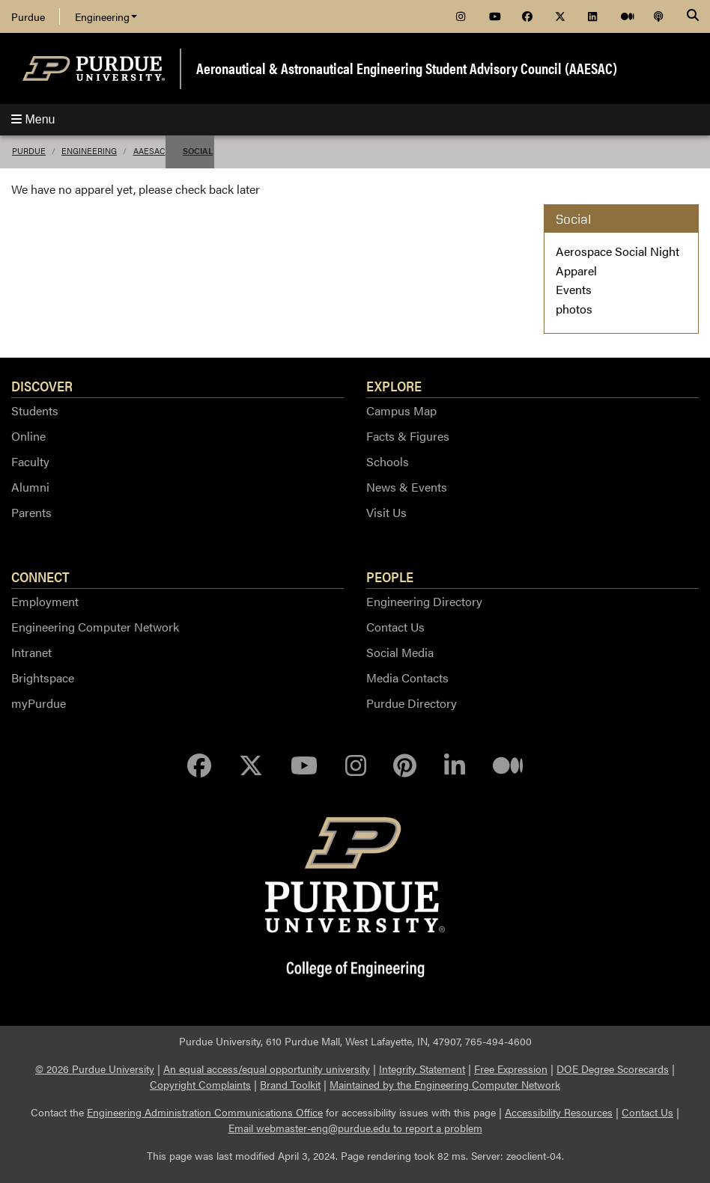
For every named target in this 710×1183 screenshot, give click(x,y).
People (389, 576)
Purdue (28, 16)
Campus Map (401, 410)
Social (198, 150)
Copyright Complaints (200, 1084)
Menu (33, 119)
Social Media (400, 652)
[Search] (693, 16)
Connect (40, 576)
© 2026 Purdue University (94, 1068)
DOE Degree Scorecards (612, 1068)
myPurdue (38, 703)
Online (28, 435)
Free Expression (510, 1068)
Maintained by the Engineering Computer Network (445, 1084)
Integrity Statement (422, 1068)
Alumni (30, 486)
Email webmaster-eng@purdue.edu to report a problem (355, 1127)
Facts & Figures (407, 435)
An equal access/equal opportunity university (266, 1068)
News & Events (406, 486)
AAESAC (149, 150)
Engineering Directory (424, 601)
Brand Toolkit (290, 1084)
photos (574, 308)
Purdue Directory (411, 703)
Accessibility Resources (559, 1111)
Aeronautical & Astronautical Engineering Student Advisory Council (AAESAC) (406, 68)
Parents (31, 512)
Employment (45, 601)
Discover (42, 385)
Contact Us (395, 626)
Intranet (31, 652)
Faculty (30, 461)
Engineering (106, 16)
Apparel (576, 270)
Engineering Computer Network (95, 626)
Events (574, 289)
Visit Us (386, 512)
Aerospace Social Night (617, 251)
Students (34, 410)
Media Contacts (407, 677)
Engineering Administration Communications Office (205, 1111)
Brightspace (42, 677)
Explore (394, 385)
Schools (387, 461)
